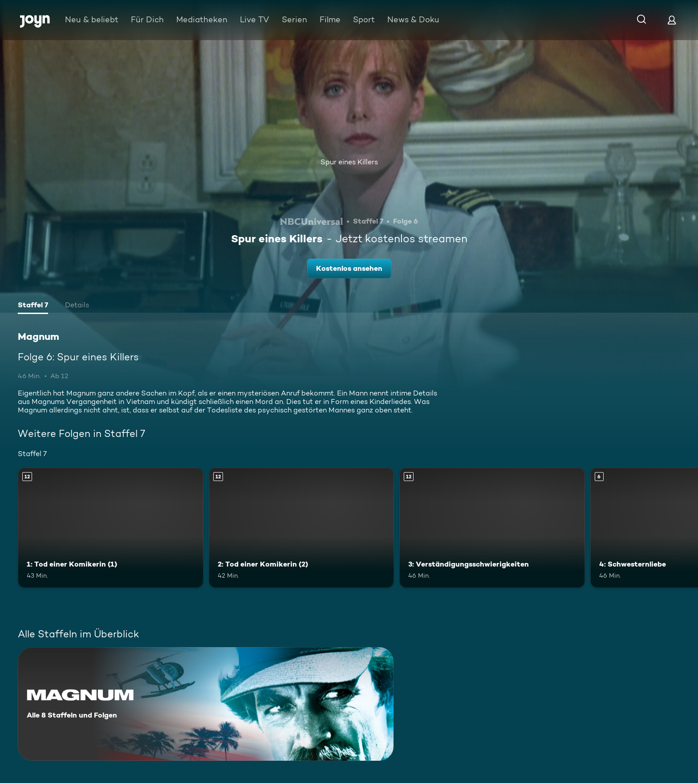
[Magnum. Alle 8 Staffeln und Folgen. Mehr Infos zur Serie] (206, 704)
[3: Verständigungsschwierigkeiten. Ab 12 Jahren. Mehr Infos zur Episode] (492, 528)
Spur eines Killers (349, 162)
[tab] (33, 306)
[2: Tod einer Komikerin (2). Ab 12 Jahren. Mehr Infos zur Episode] (301, 528)
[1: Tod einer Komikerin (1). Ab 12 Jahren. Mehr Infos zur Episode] (110, 528)
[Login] (672, 20)
